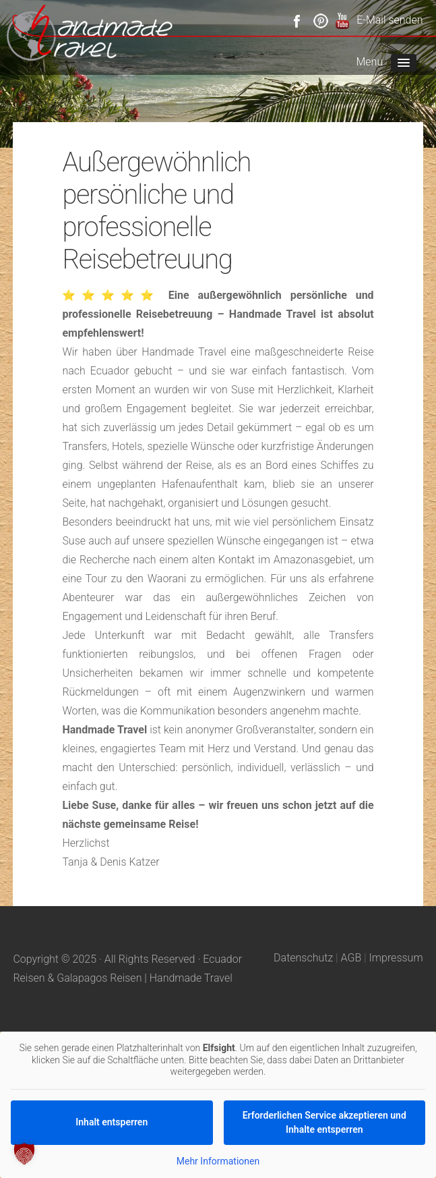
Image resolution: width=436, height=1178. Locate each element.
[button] (24, 1153)
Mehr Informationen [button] (218, 1161)
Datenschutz (303, 957)
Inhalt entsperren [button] (111, 1122)
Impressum (396, 957)
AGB (351, 957)
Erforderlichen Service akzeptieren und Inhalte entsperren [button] (324, 1122)
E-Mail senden (389, 19)
